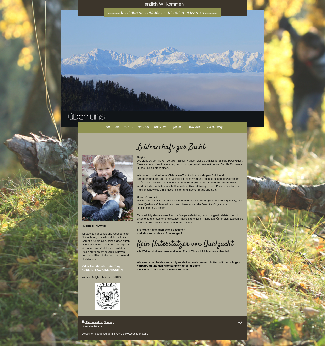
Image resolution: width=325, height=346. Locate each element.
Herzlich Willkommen (162, 4)
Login (240, 322)
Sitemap (109, 322)
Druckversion (92, 322)
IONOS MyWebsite (127, 333)
